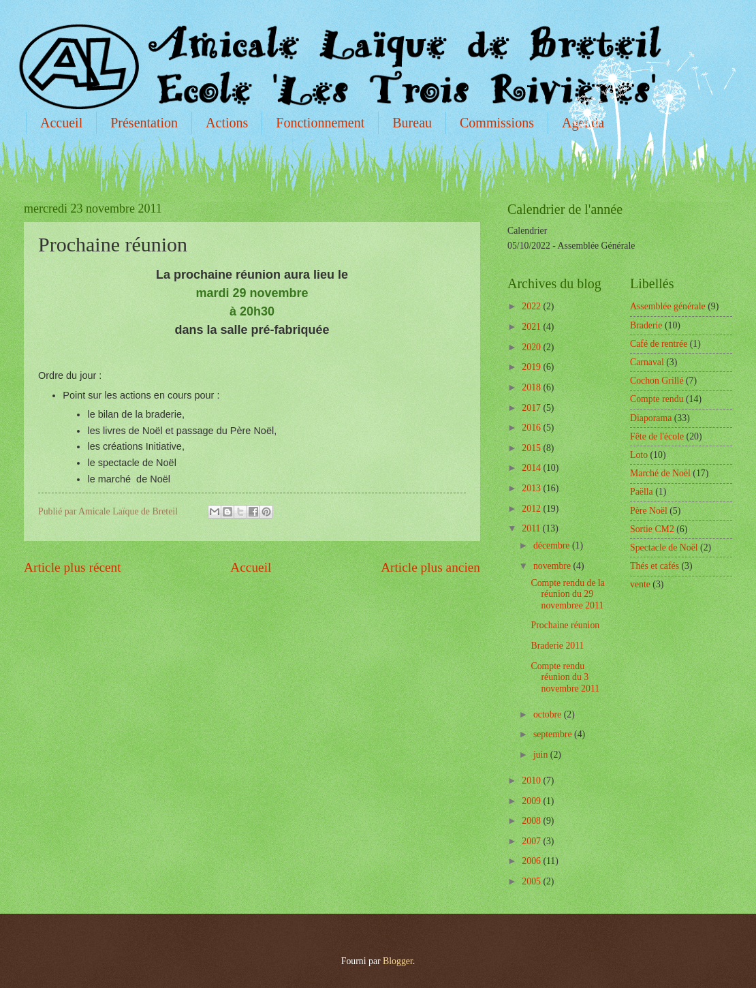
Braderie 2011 (557, 645)
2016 (532, 427)
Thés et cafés (654, 566)
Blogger (398, 961)
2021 (532, 327)
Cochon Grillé (657, 380)
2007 (532, 841)
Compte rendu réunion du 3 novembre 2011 (565, 677)
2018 (532, 387)
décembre (552, 545)
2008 (532, 821)
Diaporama (651, 418)
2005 (532, 881)
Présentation (144, 122)
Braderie (646, 325)
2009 (532, 801)
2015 (532, 448)
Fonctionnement (320, 122)
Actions (227, 122)
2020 (532, 347)
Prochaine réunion (565, 625)
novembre (553, 566)
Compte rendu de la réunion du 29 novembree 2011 (567, 594)
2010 (532, 780)
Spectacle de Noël (664, 547)
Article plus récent (72, 567)
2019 (532, 367)
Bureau (412, 122)
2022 (532, 306)
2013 (532, 488)
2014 (532, 468)
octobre (548, 714)
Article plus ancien (430, 567)
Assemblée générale (668, 306)
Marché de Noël (660, 473)
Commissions (497, 122)
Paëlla (641, 492)
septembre (553, 734)
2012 (532, 509)
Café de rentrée (658, 344)
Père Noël (648, 511)
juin (541, 755)
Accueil (61, 122)
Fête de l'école (657, 436)
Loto (639, 455)
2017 (532, 408)
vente (640, 584)
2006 (532, 861)
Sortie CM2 (652, 529)
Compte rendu (657, 399)
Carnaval (647, 362)
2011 (532, 528)
